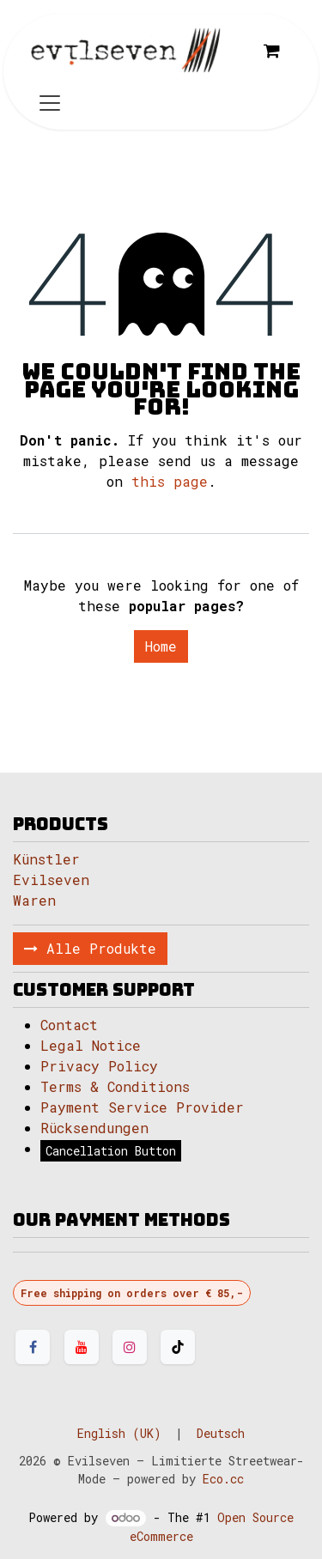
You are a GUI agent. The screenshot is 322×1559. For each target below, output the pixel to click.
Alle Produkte (90, 948)
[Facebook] (32, 1347)
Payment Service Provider (142, 1107)
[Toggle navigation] (50, 102)
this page (169, 481)
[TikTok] (178, 1347)
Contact (69, 1025)
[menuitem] (119, 1433)
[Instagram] (129, 1347)
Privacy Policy (99, 1066)
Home (161, 646)
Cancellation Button (111, 1151)
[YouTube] (81, 1347)
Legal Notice (94, 1045)
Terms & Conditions (115, 1086)
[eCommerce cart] (271, 50)
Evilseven (51, 879)
